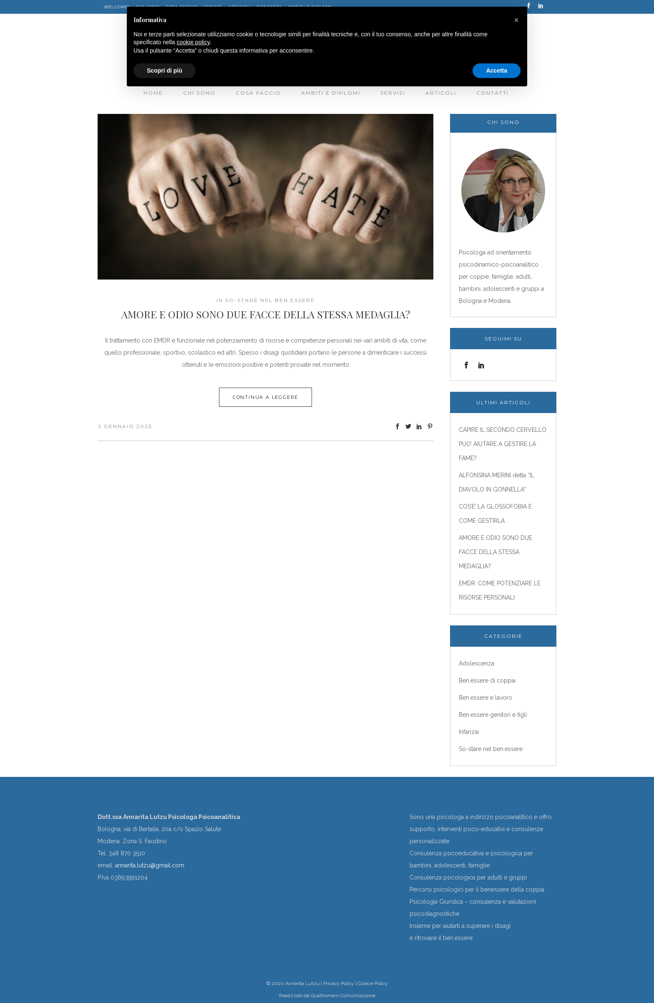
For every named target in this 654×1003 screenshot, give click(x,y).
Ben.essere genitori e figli (493, 714)
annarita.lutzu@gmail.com (149, 865)
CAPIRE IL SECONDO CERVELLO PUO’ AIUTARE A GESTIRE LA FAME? (502, 443)
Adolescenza (476, 663)
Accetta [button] (496, 70)
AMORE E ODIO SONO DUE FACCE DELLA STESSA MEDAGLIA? (265, 314)
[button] (516, 20)
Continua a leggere (265, 397)
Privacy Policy (338, 983)
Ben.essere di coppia (487, 680)
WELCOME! (117, 7)
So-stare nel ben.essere (270, 300)
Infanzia (469, 731)
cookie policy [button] (193, 42)
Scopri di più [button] (164, 70)
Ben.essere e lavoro (485, 697)
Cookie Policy (373, 983)
